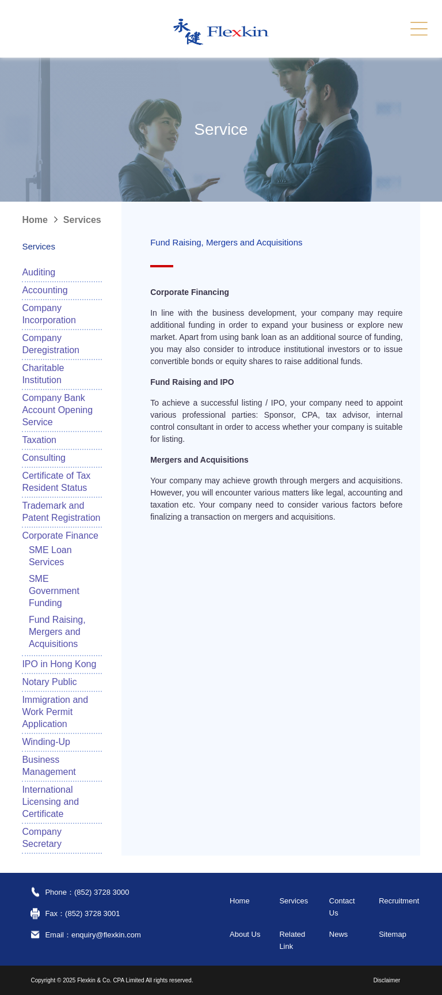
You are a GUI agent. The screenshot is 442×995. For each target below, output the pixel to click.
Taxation (39, 440)
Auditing (38, 272)
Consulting (44, 458)
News (338, 934)
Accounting (44, 290)
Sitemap (392, 934)
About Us (245, 934)
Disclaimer (387, 980)
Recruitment (399, 900)
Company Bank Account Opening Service (57, 410)
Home (34, 220)
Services (82, 220)
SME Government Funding (54, 591)
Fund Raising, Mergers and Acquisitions (57, 632)
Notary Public (49, 682)
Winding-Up (46, 742)
